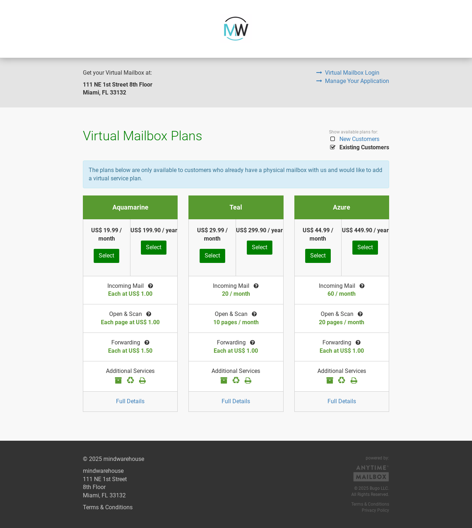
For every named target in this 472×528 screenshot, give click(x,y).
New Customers (354, 139)
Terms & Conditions (108, 507)
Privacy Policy (375, 510)
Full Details (130, 401)
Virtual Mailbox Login (347, 72)
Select (106, 255)
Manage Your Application (352, 81)
